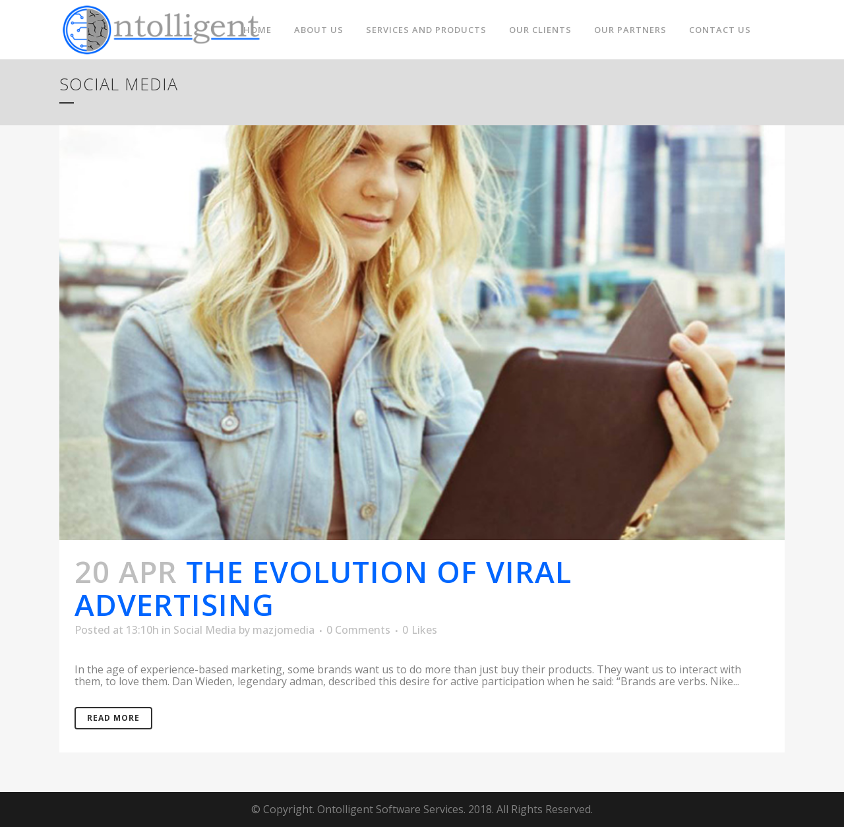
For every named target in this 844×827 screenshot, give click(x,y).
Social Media (204, 630)
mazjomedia (284, 630)
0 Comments (358, 630)
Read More (113, 717)
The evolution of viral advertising (323, 588)
